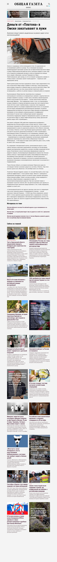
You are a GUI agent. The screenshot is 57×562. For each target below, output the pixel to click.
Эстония (9, 277)
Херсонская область (11, 240)
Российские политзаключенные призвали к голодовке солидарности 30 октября (39, 418)
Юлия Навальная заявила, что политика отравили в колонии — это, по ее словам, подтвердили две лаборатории (39, 309)
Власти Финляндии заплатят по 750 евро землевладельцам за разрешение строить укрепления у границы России (39, 513)
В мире (32, 439)
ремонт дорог (10, 21)
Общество (11, 371)
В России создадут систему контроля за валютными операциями (38, 385)
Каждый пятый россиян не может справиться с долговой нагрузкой (17, 350)
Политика (33, 303)
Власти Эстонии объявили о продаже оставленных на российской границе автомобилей (16, 282)
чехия (30, 484)
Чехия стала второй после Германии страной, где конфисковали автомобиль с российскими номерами (38, 488)
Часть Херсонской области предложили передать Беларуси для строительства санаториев (16, 245)
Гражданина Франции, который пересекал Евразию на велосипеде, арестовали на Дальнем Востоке (17, 317)
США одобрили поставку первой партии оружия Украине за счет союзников (39, 280)
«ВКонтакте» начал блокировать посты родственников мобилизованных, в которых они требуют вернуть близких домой (16, 453)
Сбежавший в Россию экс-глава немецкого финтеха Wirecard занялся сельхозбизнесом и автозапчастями (39, 243)
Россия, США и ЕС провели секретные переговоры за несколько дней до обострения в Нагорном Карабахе (39, 445)
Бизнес (28, 7)
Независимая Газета (27, 21)
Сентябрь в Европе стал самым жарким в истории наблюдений (17, 485)
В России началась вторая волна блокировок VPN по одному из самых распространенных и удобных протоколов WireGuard (16, 519)
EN (49, 6)
